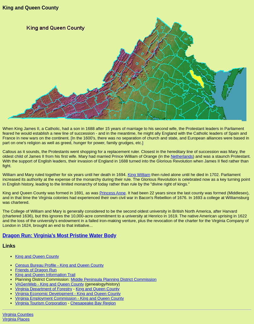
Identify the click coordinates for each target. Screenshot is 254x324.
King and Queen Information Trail (45, 274)
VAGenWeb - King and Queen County (49, 284)
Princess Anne (112, 193)
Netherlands (182, 156)
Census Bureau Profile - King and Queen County (59, 265)
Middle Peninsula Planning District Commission (114, 279)
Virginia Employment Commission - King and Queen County (69, 298)
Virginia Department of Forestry (43, 288)
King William (139, 174)
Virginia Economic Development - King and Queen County (68, 293)
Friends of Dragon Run (36, 270)
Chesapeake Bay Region (93, 303)
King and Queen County (37, 256)
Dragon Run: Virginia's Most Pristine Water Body (59, 235)
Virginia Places (16, 319)
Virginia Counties (18, 314)
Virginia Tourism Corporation (41, 303)
